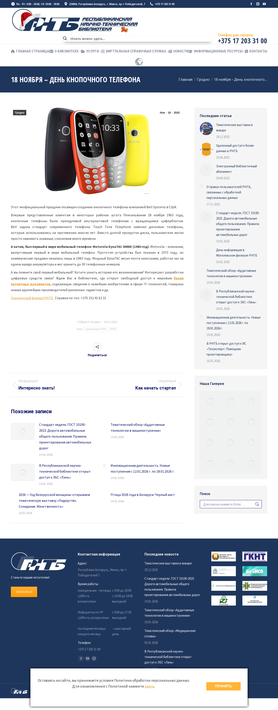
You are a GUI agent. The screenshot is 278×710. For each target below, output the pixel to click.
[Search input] (140, 38)
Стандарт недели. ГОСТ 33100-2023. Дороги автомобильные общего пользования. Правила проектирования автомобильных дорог (65, 436)
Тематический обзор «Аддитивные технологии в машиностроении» (138, 427)
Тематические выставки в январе (234, 127)
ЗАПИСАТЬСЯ (24, 592)
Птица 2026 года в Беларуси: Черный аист (143, 494)
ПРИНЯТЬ (223, 686)
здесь (149, 686)
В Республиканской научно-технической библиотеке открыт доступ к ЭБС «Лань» (65, 471)
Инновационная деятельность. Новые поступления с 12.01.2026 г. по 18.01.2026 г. (142, 468)
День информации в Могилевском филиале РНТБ (236, 252)
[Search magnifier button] (65, 38)
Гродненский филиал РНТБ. (32, 298)
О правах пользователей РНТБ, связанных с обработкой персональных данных (229, 192)
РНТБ (113, 329)
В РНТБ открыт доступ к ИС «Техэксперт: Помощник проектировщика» (226, 348)
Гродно (19, 112)
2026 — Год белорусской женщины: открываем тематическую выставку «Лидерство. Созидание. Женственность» (54, 500)
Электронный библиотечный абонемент (236, 169)
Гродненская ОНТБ (96, 329)
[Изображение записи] (23, 431)
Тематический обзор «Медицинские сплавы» (170, 633)
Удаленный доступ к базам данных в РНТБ (235, 148)
